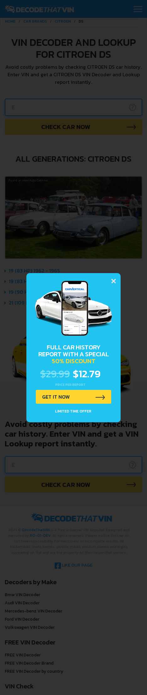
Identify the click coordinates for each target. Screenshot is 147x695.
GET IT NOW (56, 397)
